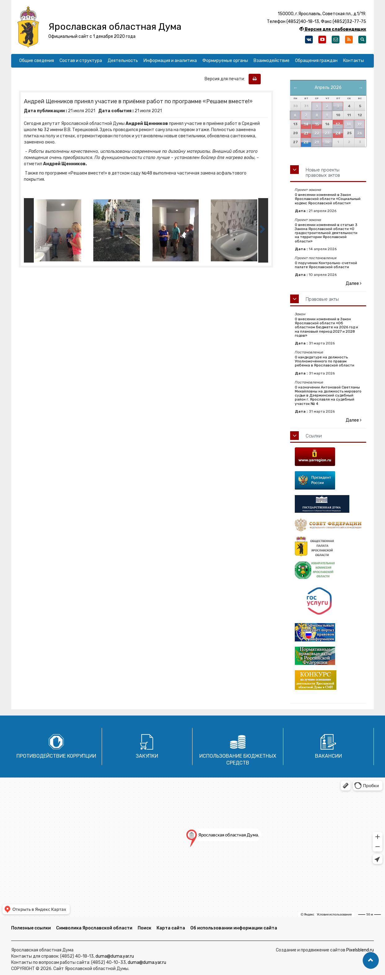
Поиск (144, 928)
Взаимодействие (272, 60)
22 (316, 133)
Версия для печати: (226, 79)
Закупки (147, 756)
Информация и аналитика (170, 60)
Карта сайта (171, 928)
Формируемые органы (225, 60)
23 (327, 133)
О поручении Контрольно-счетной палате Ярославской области (326, 265)
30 (327, 142)
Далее (353, 283)
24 (338, 133)
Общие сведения (36, 60)
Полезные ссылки (31, 928)
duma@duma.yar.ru (114, 956)
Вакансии (328, 756)
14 (306, 124)
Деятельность (123, 60)
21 (306, 133)
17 (338, 124)
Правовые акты (322, 299)
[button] (371, 960)
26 (359, 133)
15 (317, 124)
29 (316, 142)
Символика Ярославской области (94, 928)
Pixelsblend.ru (360, 950)
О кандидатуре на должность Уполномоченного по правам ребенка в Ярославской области (324, 361)
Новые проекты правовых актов (323, 172)
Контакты (353, 60)
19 (359, 124)
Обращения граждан (316, 60)
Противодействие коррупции (56, 756)
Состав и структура (81, 60)
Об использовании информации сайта (233, 928)
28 (305, 142)
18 (349, 124)
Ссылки (314, 436)
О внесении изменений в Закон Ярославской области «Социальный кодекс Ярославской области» (328, 199)
